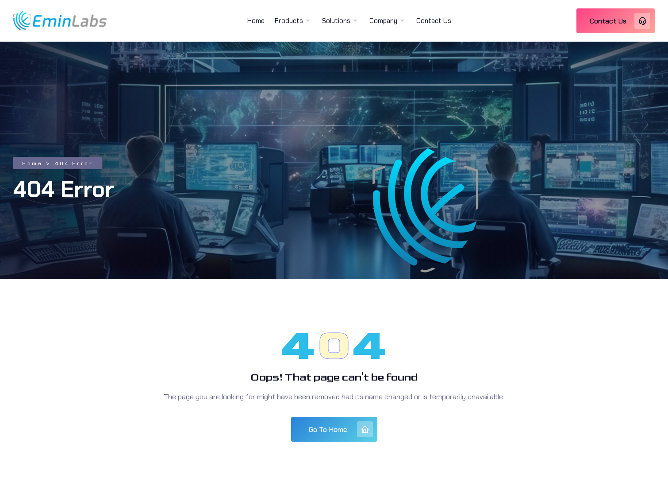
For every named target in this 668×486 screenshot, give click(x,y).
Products (289, 20)
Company (383, 20)
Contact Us (433, 20)
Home (256, 20)
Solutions (336, 20)
